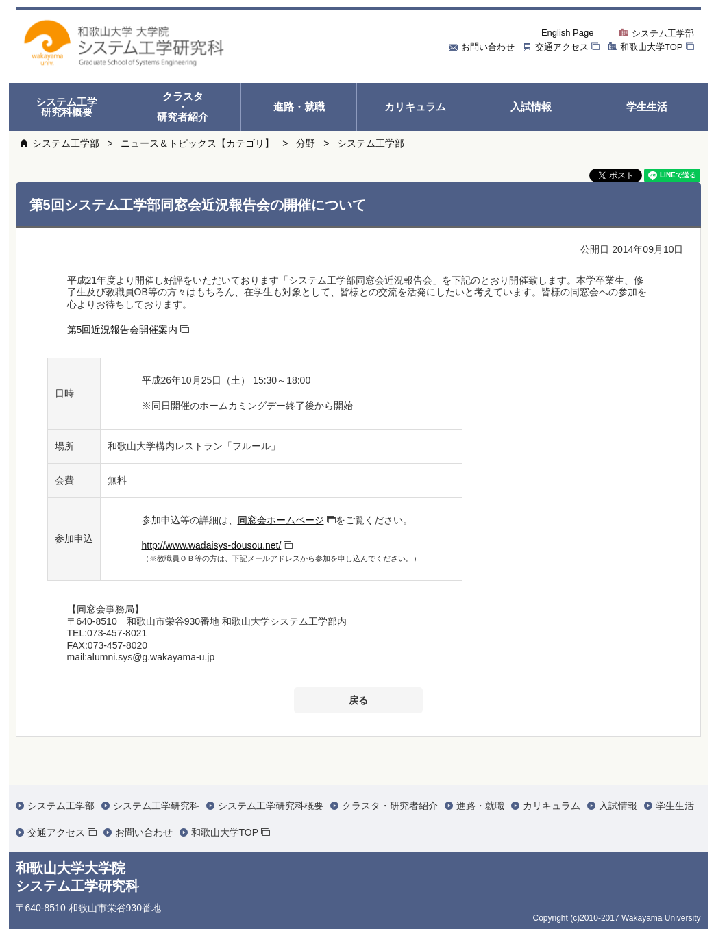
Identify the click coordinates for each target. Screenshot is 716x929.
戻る (358, 700)
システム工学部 (65, 143)
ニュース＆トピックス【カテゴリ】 (197, 143)
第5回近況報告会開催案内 (122, 329)
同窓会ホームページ (281, 520)
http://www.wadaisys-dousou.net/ (212, 545)
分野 (305, 143)
